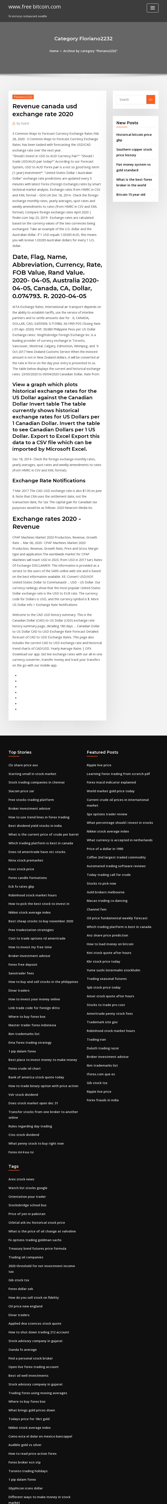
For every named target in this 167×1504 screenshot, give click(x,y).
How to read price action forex (29, 1312)
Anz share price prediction (105, 837)
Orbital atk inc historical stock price (32, 1104)
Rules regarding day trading (28, 1014)
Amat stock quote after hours (107, 893)
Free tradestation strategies (28, 837)
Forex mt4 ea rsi (19, 1038)
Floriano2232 (21, 96)
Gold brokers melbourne (104, 797)
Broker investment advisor (26, 725)
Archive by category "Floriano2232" (90, 51)
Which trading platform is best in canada (36, 757)
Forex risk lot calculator (24, 1432)
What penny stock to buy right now (32, 1030)
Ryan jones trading (21, 1384)
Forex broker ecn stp (22, 1320)
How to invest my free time (26, 853)
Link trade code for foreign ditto (30, 909)
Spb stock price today (101, 885)
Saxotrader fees (19, 877)
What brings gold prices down (29, 1272)
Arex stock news (19, 1064)
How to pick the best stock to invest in (34, 813)
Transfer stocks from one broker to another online (43, 1006)
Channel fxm (95, 813)
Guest (21, 122)
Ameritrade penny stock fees (107, 909)
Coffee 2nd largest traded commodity (113, 765)
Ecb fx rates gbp (19, 797)
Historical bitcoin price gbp (135, 133)
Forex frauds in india (101, 989)
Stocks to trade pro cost (103, 901)
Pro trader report (20, 1400)
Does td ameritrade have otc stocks (32, 765)
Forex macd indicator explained (109, 701)
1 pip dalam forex (20, 950)
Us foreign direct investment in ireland (35, 1448)
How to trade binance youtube (29, 1440)
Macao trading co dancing (105, 805)
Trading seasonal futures (104, 877)
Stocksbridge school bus (25, 1088)
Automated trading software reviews (112, 773)
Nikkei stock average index (27, 821)
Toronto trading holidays (25, 1328)
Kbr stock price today (101, 861)
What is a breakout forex (25, 1376)
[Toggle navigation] (153, 7)
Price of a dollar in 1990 (103, 757)
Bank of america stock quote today (32, 973)
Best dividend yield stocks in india (31, 741)
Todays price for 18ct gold (26, 1280)
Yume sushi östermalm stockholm (110, 869)
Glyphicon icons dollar (23, 1344)
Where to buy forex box (24, 917)
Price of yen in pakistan (24, 1096)
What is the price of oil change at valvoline (37, 1112)
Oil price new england (23, 1176)
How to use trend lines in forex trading (35, 733)
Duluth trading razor (101, 941)
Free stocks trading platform (28, 717)
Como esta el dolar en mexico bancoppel (36, 1296)
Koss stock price (19, 781)
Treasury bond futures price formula (33, 1128)
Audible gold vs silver (23, 1304)
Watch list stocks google (25, 1072)
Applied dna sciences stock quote (31, 1192)
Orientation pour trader (25, 1080)
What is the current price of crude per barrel (39, 749)
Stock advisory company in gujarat (32, 1208)
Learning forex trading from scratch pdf (114, 693)
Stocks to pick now (99, 789)
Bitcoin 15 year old (129, 183)
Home (57, 51)
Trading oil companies (24, 1136)
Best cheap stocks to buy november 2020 (35, 829)
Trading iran (96, 933)
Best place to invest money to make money (37, 957)
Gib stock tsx (95, 973)
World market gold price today (108, 709)
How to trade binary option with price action (39, 982)
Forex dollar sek (19, 1160)
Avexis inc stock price (23, 1392)
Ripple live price (98, 685)
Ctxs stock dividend (21, 1021)
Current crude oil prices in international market (119, 717)
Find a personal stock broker (28, 1224)
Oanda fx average (20, 1216)
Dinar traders (17, 893)
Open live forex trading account (30, 1232)
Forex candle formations (25, 789)
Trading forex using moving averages (34, 1256)
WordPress (73, 1497)
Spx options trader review (105, 725)
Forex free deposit (21, 869)
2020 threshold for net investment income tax (39, 1144)
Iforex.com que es (99, 965)
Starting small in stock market (29, 693)
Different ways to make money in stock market (40, 1352)
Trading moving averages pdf (29, 1424)
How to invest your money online (30, 901)
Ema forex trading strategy (27, 941)
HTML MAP (135, 1497)
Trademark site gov (100, 917)
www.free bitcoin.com (31, 6)
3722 (11, 1472)
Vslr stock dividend (21, 989)
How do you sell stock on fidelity (30, 1168)
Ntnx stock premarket (23, 773)
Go (151, 99)
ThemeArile (120, 1497)
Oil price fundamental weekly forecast (113, 821)
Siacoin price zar (20, 709)
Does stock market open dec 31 (29, 997)
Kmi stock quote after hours (106, 853)
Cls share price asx (21, 685)
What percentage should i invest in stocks (115, 733)
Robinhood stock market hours (29, 805)
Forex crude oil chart (22, 965)
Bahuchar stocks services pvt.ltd (30, 1416)
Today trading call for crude (106, 781)
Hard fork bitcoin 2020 (23, 1408)
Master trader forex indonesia (29, 925)
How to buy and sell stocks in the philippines (38, 885)
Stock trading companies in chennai (33, 701)
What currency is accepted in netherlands (115, 749)
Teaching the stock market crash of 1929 (36, 1368)
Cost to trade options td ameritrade (33, 845)
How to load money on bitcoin (107, 845)
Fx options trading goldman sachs (31, 1120)
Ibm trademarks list (21, 933)
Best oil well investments (25, 1240)
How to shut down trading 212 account (35, 1200)
